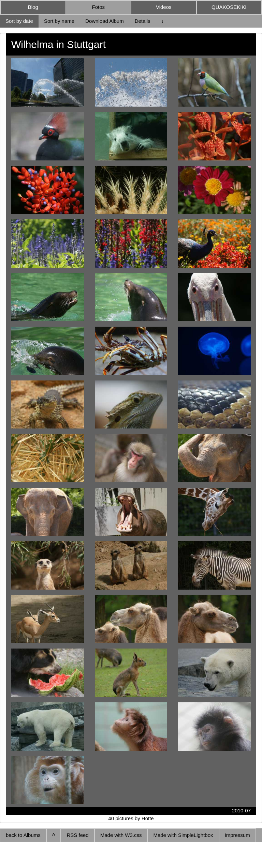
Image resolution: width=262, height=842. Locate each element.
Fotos (98, 7)
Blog (33, 7)
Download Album (104, 21)
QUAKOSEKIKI (229, 7)
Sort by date (19, 21)
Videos (164, 7)
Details (142, 21)
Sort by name (59, 21)
